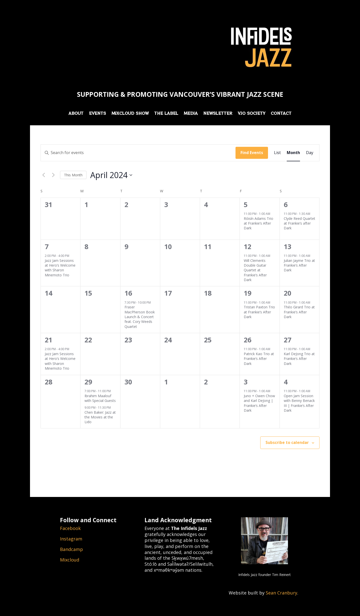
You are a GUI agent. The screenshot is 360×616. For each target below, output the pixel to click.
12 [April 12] (247, 246)
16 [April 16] (128, 293)
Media (191, 113)
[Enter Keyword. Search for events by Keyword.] (138, 153)
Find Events (251, 152)
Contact (281, 113)
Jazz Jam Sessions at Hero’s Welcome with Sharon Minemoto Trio (60, 267)
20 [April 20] (287, 293)
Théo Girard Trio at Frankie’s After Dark (299, 312)
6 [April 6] (286, 204)
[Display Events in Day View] (309, 153)
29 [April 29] (88, 381)
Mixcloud (69, 560)
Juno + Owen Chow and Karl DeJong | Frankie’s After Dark (259, 403)
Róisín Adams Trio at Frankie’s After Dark (258, 223)
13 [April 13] (287, 246)
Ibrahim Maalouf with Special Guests (100, 398)
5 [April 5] (246, 204)
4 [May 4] (286, 381)
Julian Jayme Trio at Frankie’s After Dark (299, 265)
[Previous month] (43, 175)
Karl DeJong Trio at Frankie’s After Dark (299, 358)
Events (97, 113)
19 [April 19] (247, 293)
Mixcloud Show (130, 113)
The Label (166, 113)
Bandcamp (71, 549)
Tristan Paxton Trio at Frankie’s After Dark (259, 312)
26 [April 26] (247, 339)
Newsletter (217, 113)
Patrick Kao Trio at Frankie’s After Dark (259, 358)
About (76, 113)
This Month (73, 175)
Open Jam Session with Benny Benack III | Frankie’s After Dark (299, 403)
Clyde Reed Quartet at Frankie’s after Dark (299, 223)
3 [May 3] (246, 381)
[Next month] (53, 175)
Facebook (70, 528)
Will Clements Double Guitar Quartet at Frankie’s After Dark (255, 270)
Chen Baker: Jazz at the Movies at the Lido (100, 417)
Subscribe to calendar (287, 442)
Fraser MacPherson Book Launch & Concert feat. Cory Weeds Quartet (139, 317)
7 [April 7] (46, 246)
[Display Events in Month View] (293, 153)
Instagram (71, 539)
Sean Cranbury (281, 593)
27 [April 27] (287, 339)
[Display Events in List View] (277, 153)
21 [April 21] (48, 339)
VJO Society (251, 113)
